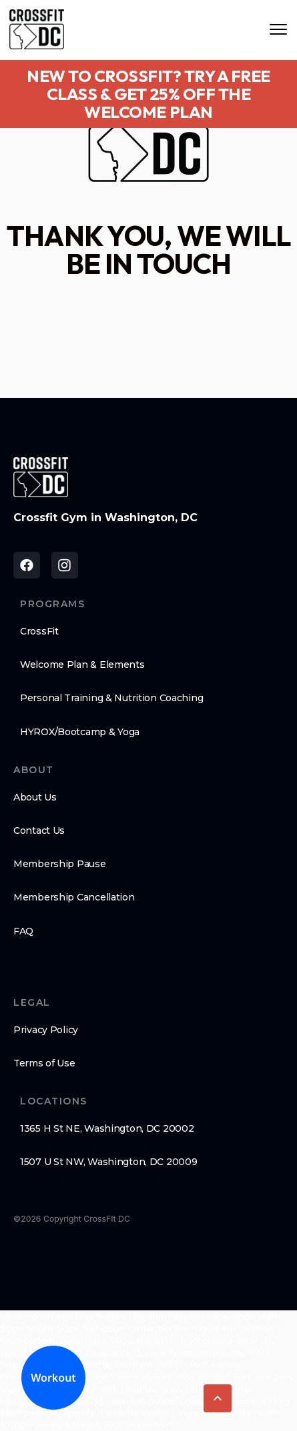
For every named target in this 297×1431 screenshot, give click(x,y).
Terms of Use (44, 1063)
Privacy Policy (45, 1030)
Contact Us (39, 830)
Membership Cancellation (74, 897)
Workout (53, 1377)
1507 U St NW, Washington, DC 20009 (108, 1162)
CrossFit (39, 631)
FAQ (23, 931)
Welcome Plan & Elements (82, 665)
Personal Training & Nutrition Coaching (111, 698)
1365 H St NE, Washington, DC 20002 (107, 1128)
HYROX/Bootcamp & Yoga (79, 732)
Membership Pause (59, 864)
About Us (35, 797)
